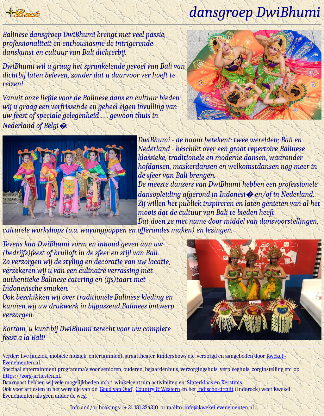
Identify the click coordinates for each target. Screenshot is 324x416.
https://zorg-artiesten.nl (31, 376)
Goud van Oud (116, 389)
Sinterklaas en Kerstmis (214, 382)
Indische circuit (215, 389)
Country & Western (158, 389)
